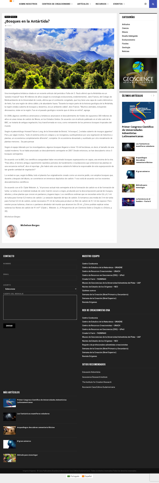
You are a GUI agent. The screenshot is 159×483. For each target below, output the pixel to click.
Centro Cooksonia (90, 264)
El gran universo (143, 171)
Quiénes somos (89, 291)
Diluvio (7, 17)
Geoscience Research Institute (94, 377)
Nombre (40, 265)
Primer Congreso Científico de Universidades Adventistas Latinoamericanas (137, 132)
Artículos (83, 4)
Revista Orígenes (89, 302)
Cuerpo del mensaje (40, 295)
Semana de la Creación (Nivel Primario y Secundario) (105, 294)
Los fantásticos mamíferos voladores (145, 145)
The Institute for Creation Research (96, 382)
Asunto (40, 287)
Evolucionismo (128, 40)
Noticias (13, 17)
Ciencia (125, 28)
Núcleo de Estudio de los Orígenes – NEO (100, 287)
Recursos (101, 4)
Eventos (118, 4)
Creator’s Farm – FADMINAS (94, 279)
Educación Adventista (91, 372)
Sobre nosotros (28, 4)
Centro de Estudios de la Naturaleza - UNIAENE (102, 267)
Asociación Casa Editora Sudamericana (98, 387)
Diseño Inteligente (130, 36)
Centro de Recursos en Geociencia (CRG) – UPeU (103, 275)
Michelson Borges (29, 225)
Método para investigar (141, 186)
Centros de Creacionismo (56, 4)
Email (40, 276)
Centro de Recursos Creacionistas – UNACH (101, 271)
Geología (126, 47)
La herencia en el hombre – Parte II (143, 200)
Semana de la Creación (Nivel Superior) (99, 298)
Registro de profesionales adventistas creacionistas (105, 345)
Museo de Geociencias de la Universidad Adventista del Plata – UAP (111, 283)
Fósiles (125, 44)
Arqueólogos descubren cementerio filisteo (144, 160)
